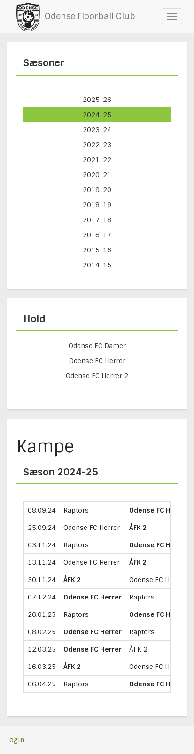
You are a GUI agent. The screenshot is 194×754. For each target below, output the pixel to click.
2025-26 (97, 99)
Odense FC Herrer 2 (97, 376)
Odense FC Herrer (97, 361)
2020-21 (97, 175)
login (15, 740)
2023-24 (97, 129)
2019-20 (97, 190)
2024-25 (97, 114)
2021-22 (97, 159)
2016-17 (97, 235)
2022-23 (97, 144)
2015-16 (97, 250)
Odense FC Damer (97, 346)
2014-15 (97, 265)
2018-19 (97, 205)
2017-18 (97, 220)
